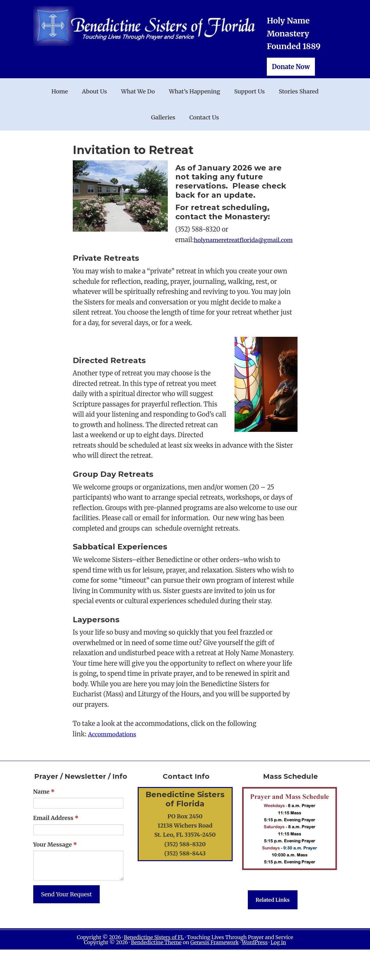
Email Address (55, 828)
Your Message (55, 854)
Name (44, 802)
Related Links (273, 910)
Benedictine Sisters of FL (154, 947)
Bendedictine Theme (156, 953)
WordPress (254, 953)
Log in (278, 953)
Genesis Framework (214, 953)
